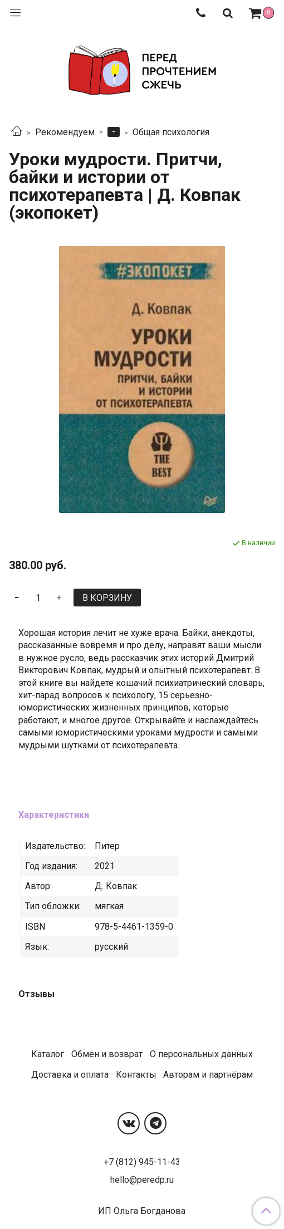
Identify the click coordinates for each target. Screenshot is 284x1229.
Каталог (47, 1054)
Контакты (136, 1074)
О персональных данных (201, 1054)
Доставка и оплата (70, 1074)
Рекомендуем (65, 132)
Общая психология (171, 132)
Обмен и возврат (107, 1054)
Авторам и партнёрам (208, 1074)
